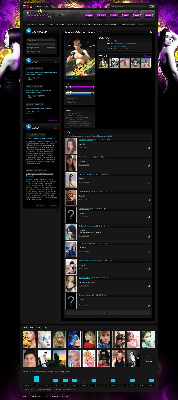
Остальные (149, 359)
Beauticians (98, 24)
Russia (122, 46)
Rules (46, 396)
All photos (147, 56)
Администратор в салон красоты (38, 108)
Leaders (141, 24)
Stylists (50, 24)
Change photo (70, 78)
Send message (72, 98)
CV (56, 62)
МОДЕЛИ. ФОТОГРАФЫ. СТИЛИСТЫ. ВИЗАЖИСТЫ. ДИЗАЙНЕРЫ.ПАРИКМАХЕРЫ (77, 116)
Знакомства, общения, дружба (78, 125)
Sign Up (100, 136)
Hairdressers (60, 24)
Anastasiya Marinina (86, 139)
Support (33, 396)
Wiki (39, 396)
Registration (33, 48)
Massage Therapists (128, 24)
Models (41, 24)
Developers (66, 396)
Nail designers (86, 24)
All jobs (30, 120)
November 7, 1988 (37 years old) (125, 43)
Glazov (116, 46)
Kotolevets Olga (84, 191)
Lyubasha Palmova (85, 174)
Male (116, 41)
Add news (53, 205)
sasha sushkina (84, 209)
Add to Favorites (42, 6)
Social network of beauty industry (55, 16)
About (25, 396)
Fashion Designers (111, 24)
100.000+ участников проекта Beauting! (41, 138)
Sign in (109, 136)
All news (40, 205)
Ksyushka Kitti (83, 295)
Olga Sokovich (84, 157)
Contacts (55, 396)
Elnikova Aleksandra (86, 226)
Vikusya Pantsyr (84, 278)
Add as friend (71, 102)
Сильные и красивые (75, 120)
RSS (55, 128)
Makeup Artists (73, 24)
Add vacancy (52, 120)
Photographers (31, 24)
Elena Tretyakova (85, 243)
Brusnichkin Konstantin (86, 260)
